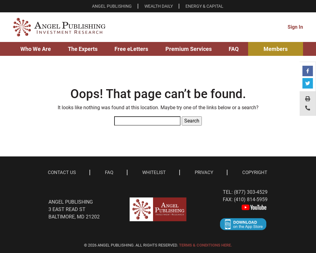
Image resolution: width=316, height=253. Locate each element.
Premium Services (188, 49)
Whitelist (154, 172)
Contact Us (62, 172)
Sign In (295, 27)
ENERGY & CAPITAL (204, 6)
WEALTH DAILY (158, 6)
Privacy (204, 172)
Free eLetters (131, 49)
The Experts (83, 49)
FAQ (234, 49)
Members (276, 49)
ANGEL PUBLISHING (112, 6)
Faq (109, 172)
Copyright (254, 172)
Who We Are (35, 49)
